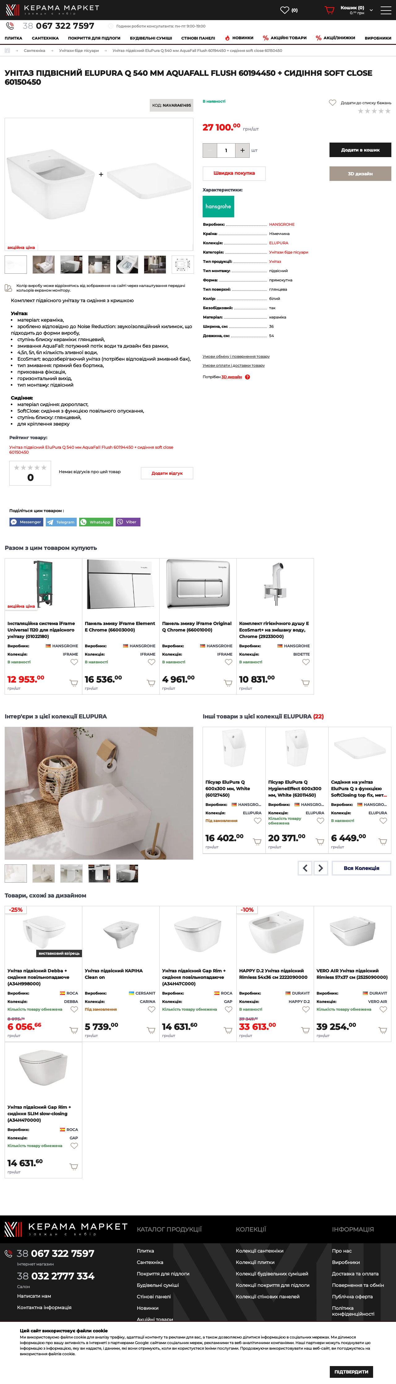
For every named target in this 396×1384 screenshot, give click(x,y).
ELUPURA (278, 243)
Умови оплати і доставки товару (234, 365)
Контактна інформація (44, 1307)
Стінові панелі (154, 1297)
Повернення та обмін (358, 1285)
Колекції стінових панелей (267, 1297)
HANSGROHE (282, 224)
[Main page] (66, 1229)
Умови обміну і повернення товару (236, 356)
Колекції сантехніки (259, 1251)
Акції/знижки (335, 38)
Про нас (341, 1251)
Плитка (13, 38)
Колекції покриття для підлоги (272, 1285)
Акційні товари (285, 38)
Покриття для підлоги (94, 38)
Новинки (239, 38)
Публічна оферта (352, 1297)
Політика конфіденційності (353, 1311)
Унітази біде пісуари (288, 252)
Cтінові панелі (198, 38)
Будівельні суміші (151, 38)
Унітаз (275, 261)
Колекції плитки (255, 1262)
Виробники (378, 38)
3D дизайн (232, 377)
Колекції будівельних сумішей (272, 1274)
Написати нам (34, 1296)
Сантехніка (45, 38)
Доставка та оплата (355, 1274)
